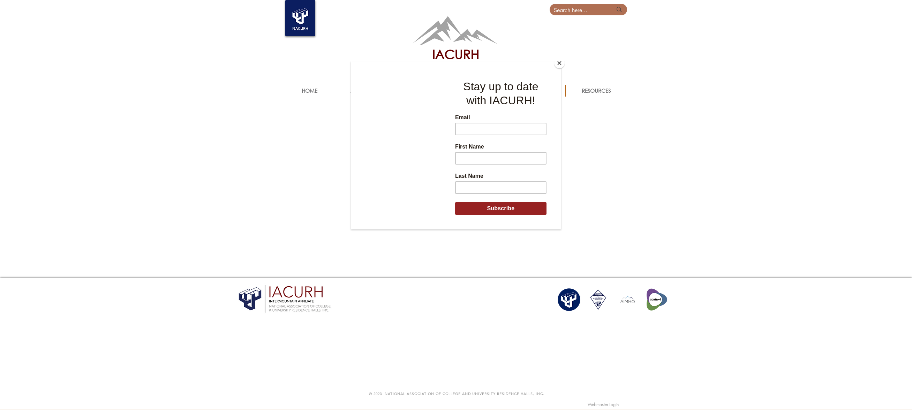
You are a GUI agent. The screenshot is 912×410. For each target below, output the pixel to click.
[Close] (559, 63)
